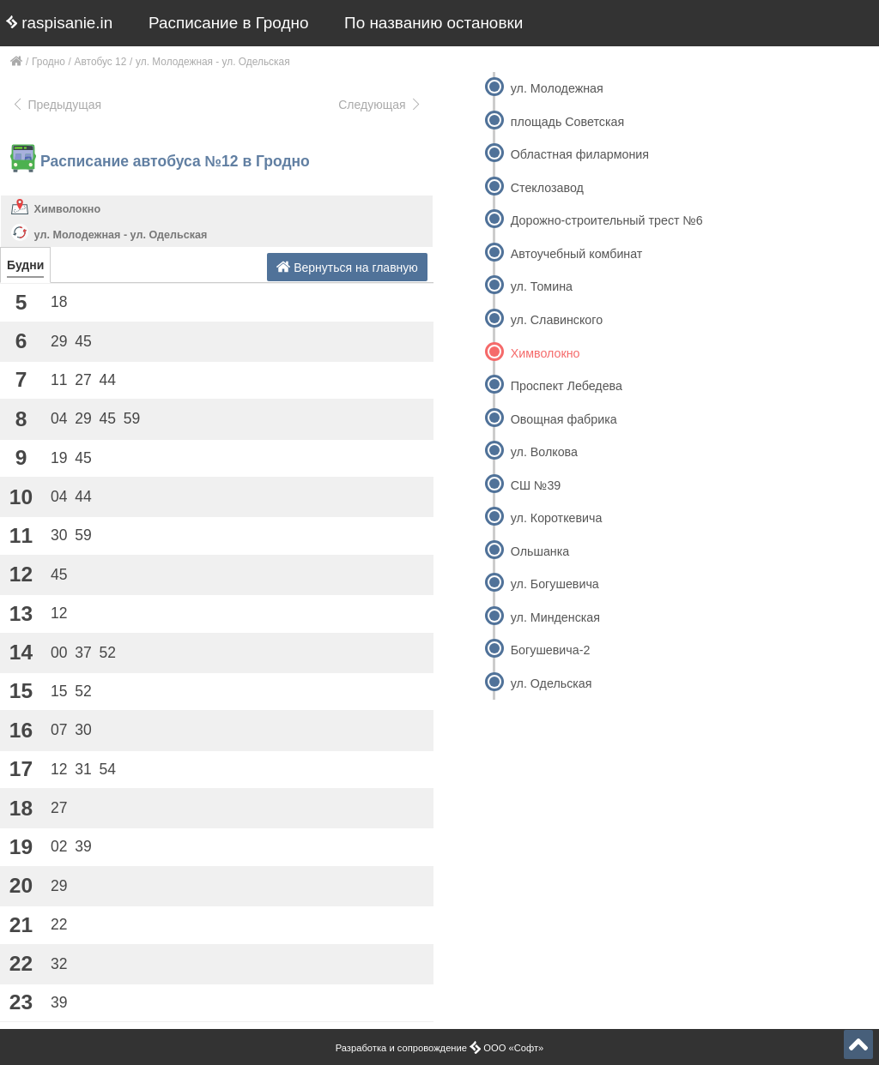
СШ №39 (536, 485)
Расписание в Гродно (228, 23)
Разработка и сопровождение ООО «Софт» (440, 1048)
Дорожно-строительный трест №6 (607, 220)
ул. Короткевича (557, 518)
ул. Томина (542, 286)
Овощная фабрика (564, 419)
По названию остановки (433, 23)
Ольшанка (540, 551)
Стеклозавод (547, 188)
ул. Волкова (544, 452)
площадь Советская (567, 122)
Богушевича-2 (551, 650)
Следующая (380, 104)
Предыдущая (56, 104)
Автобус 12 (101, 62)
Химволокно (67, 209)
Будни (25, 265)
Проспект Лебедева (566, 386)
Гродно (48, 62)
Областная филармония (580, 154)
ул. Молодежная (557, 88)
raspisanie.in (59, 23)
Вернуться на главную (347, 267)
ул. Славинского (557, 320)
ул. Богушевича (555, 584)
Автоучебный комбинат (577, 254)
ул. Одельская (551, 683)
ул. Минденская (555, 617)
